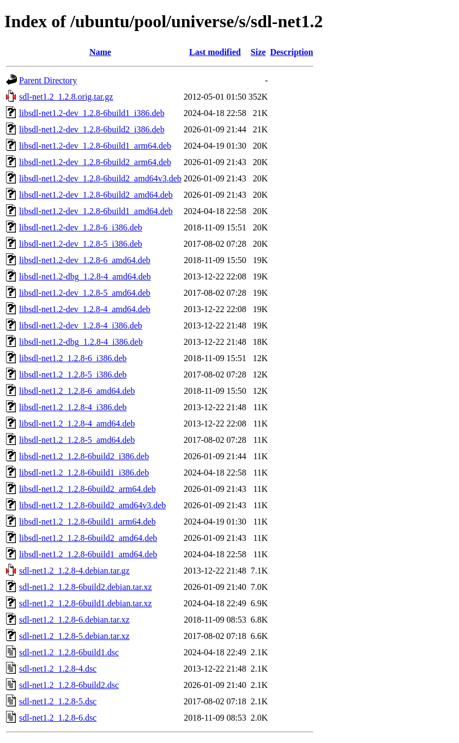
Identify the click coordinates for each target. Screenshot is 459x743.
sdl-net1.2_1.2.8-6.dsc (57, 717)
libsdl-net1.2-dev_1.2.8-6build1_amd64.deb (96, 211)
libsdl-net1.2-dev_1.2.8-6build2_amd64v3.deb (100, 178)
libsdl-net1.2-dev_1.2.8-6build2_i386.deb (92, 129)
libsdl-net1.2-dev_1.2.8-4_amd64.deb (84, 309)
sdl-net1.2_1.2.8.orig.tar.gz (66, 96)
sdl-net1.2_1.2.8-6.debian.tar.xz (74, 619)
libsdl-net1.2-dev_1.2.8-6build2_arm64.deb (95, 162)
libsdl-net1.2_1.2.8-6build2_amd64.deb (88, 538)
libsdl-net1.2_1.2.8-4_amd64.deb (77, 423)
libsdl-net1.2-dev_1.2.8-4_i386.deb (80, 325)
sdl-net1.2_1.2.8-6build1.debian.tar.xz (85, 603)
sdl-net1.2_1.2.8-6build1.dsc (69, 652)
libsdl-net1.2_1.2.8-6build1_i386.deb (84, 472)
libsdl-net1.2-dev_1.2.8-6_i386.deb (80, 227)
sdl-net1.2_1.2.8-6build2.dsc (69, 685)
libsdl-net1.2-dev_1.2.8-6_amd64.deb (84, 260)
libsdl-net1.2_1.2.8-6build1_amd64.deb (88, 554)
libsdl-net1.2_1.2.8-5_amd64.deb (77, 439)
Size (258, 52)
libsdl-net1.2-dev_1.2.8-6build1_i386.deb (92, 113)
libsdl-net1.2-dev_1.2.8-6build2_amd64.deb (96, 194)
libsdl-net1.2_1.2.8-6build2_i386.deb (84, 456)
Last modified (215, 52)
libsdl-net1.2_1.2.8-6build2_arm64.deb (87, 489)
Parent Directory (48, 80)
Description (291, 52)
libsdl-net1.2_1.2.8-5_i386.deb (72, 374)
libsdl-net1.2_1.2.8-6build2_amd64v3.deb (92, 505)
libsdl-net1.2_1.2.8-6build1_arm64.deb (87, 521)
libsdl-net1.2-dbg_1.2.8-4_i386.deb (81, 341)
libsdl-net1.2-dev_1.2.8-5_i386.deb (80, 243)
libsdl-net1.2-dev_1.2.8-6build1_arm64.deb (95, 145)
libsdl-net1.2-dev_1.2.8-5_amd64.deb (84, 292)
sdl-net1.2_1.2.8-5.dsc (57, 701)
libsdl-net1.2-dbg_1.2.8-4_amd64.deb (85, 276)
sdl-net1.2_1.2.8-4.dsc (57, 668)
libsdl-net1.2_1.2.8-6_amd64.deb (77, 390)
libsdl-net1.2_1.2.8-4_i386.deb (72, 407)
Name (100, 52)
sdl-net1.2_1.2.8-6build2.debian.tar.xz (85, 587)
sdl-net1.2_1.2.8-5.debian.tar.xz (74, 636)
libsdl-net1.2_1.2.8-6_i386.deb (72, 358)
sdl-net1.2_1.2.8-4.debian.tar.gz (74, 570)
